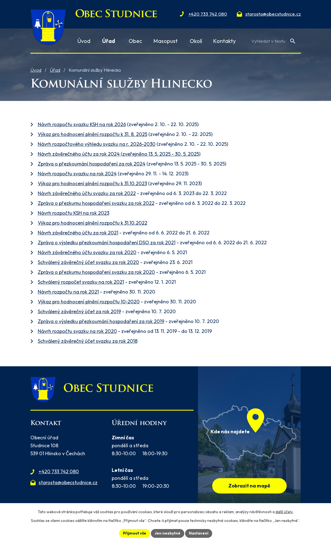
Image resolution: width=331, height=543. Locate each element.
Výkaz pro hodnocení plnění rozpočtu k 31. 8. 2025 (92, 134)
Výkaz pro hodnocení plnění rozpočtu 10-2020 (89, 301)
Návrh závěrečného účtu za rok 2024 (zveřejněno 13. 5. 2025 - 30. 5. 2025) (119, 154)
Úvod (35, 70)
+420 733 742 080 (59, 471)
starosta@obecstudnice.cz (68, 482)
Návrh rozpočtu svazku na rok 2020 (77, 331)
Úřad (55, 70)
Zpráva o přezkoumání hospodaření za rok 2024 (91, 164)
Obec (135, 40)
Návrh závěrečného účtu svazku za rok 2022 (87, 193)
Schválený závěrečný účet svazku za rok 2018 (87, 341)
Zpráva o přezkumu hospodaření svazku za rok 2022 (96, 203)
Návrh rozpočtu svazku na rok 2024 (77, 173)
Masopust (165, 40)
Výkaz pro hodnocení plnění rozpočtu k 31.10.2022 (92, 223)
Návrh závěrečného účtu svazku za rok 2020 (87, 252)
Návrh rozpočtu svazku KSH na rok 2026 (82, 124)
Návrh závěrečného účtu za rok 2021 (78, 233)
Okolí (196, 40)
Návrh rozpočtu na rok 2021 (68, 292)
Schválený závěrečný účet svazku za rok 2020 (88, 262)
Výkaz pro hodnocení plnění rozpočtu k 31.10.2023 (92, 183)
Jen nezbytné (167, 533)
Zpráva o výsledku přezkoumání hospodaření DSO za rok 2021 (106, 242)
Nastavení (198, 533)
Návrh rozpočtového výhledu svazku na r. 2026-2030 (97, 144)
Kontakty (224, 40)
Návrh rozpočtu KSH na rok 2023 (73, 213)
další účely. (284, 511)
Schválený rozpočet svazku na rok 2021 (81, 282)
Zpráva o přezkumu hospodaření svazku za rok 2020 (96, 272)
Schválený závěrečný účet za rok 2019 (79, 311)
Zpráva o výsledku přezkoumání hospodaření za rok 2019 (101, 321)
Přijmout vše (134, 533)
